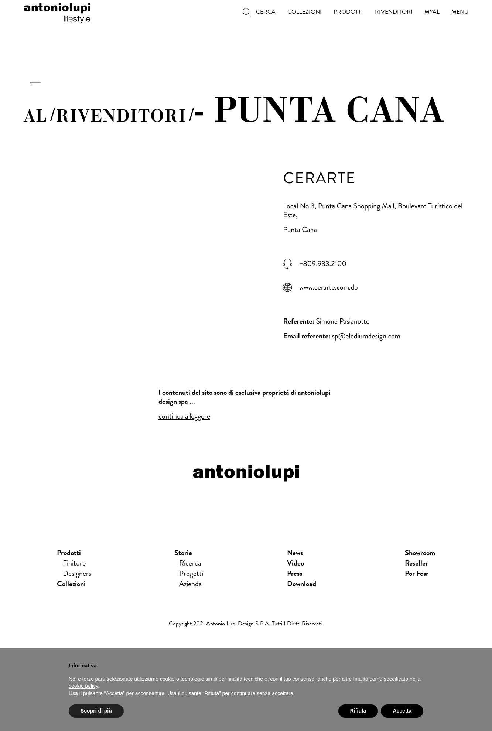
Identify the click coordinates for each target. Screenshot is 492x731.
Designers (77, 573)
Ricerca (190, 562)
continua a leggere (184, 415)
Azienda (190, 583)
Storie (183, 552)
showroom (420, 552)
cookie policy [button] (83, 686)
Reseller (416, 562)
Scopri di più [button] (96, 711)
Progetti (191, 573)
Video (295, 562)
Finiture (74, 562)
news (295, 552)
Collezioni (71, 583)
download (301, 583)
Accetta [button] (402, 711)
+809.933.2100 (322, 263)
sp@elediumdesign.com (366, 336)
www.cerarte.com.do (328, 287)
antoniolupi (57, 12)
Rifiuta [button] (358, 711)
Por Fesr (416, 573)
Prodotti (69, 552)
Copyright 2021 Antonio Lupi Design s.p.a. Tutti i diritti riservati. (246, 623)
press (294, 573)
